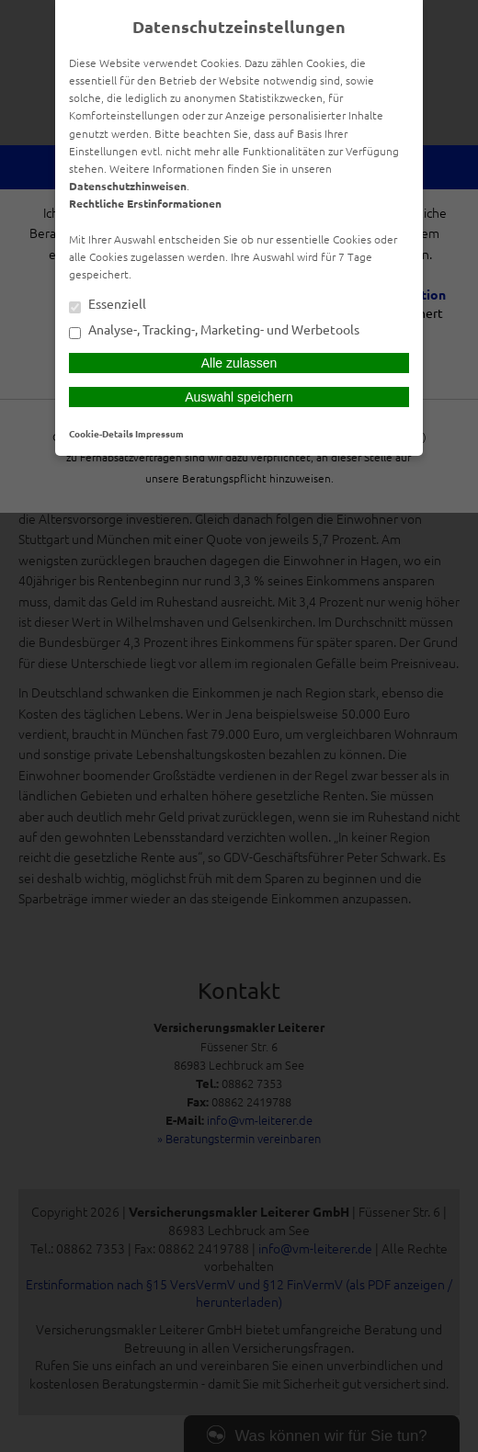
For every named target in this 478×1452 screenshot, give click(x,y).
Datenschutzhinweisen (128, 185)
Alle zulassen (239, 363)
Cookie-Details (101, 433)
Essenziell (107, 305)
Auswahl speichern (239, 397)
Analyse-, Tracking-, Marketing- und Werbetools (214, 331)
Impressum (159, 433)
